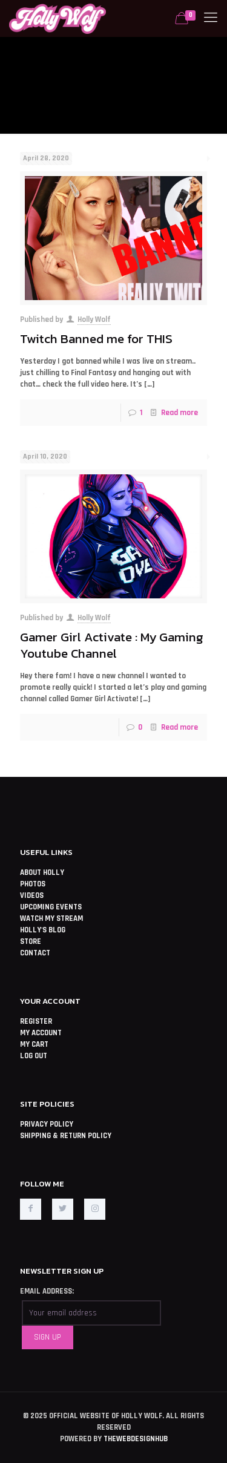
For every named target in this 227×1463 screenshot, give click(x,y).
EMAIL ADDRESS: (47, 1291)
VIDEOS (32, 895)
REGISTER (36, 1021)
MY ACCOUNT (41, 1033)
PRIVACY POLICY (46, 1124)
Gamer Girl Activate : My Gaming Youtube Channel (111, 645)
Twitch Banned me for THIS (96, 338)
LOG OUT (33, 1056)
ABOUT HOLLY (42, 872)
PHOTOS (32, 884)
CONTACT (35, 953)
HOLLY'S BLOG (42, 930)
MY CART (34, 1044)
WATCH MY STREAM (51, 918)
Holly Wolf (94, 319)
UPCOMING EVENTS (51, 907)
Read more (179, 412)
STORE (30, 941)
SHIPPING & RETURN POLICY (65, 1136)
